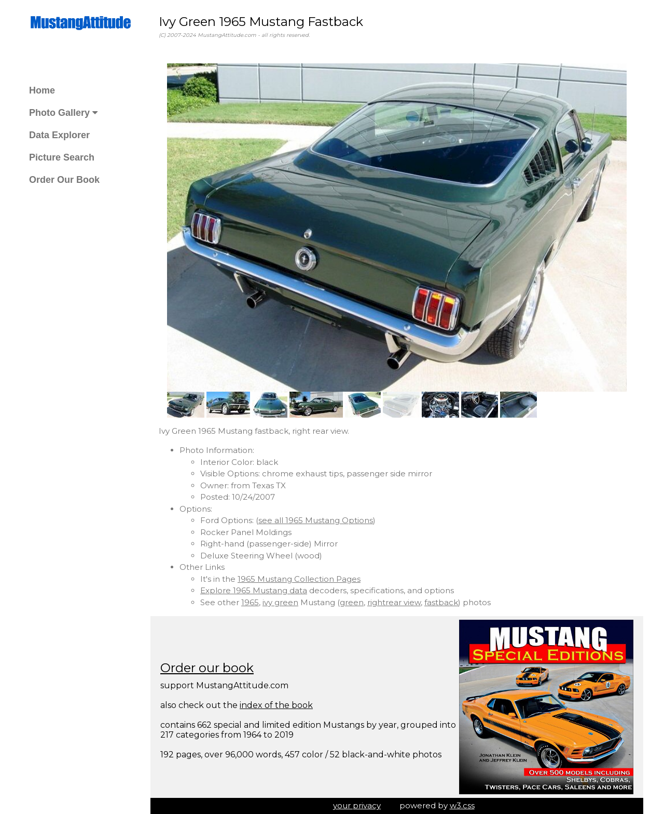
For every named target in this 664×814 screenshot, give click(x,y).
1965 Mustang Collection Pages (299, 579)
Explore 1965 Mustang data (253, 590)
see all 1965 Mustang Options (315, 520)
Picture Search (61, 157)
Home (42, 90)
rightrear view (394, 602)
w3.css (462, 805)
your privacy (357, 805)
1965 (250, 602)
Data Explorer (59, 135)
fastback (441, 602)
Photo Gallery (63, 113)
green (352, 602)
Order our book (207, 667)
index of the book (276, 705)
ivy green (280, 602)
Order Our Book (64, 180)
